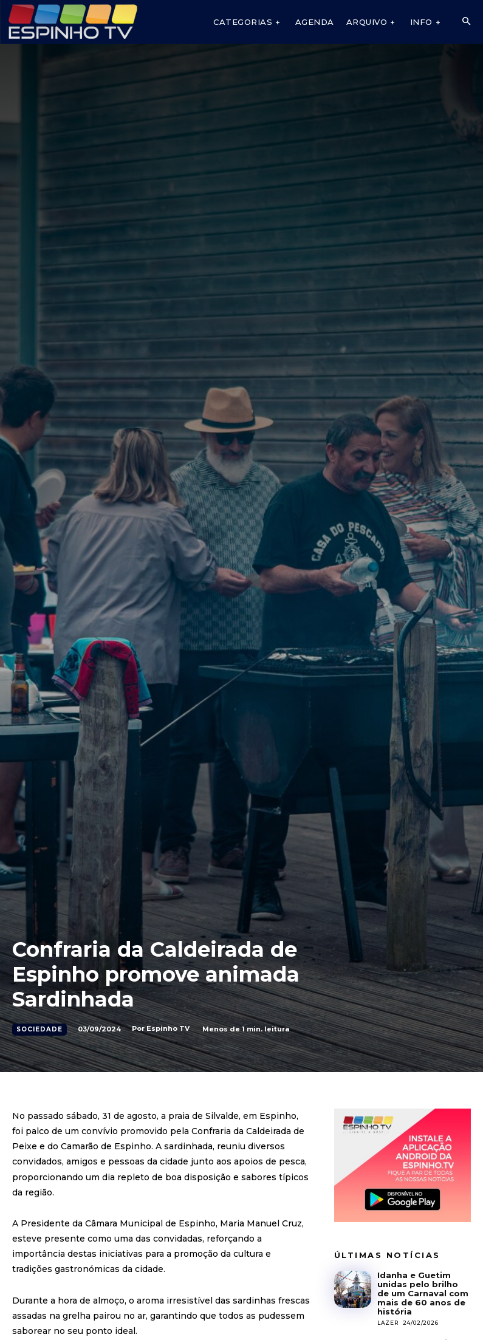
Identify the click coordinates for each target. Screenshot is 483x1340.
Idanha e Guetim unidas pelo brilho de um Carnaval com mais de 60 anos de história (422, 1293)
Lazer (388, 1322)
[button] (466, 22)
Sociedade (39, 1030)
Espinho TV (168, 1028)
